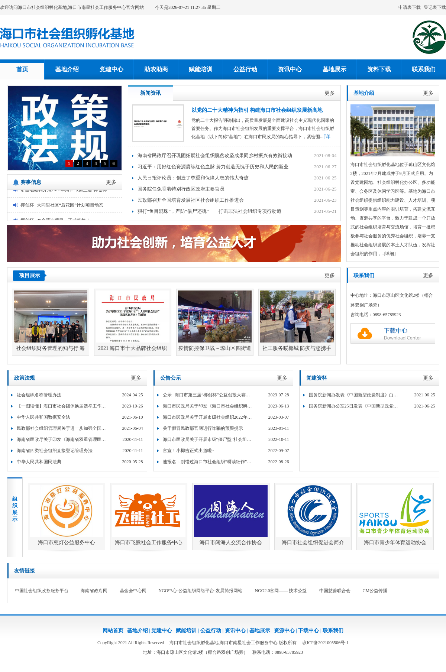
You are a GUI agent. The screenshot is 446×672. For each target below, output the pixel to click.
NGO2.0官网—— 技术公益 (281, 590)
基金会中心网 (133, 590)
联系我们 (424, 69)
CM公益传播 (375, 590)
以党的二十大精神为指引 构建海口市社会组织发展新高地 (257, 110)
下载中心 (308, 630)
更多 (111, 182)
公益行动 (245, 69)
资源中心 (284, 630)
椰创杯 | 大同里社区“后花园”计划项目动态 (61, 206)
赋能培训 (201, 69)
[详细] (390, 253)
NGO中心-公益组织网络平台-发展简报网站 (201, 590)
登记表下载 (435, 7)
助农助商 (156, 69)
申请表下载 (409, 7)
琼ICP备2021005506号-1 (325, 642)
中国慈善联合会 (334, 590)
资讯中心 (290, 69)
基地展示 (334, 69)
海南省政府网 (94, 590)
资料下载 (379, 69)
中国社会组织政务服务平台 (41, 590)
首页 (22, 69)
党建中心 (111, 69)
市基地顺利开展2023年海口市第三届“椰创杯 (63, 191)
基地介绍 (67, 69)
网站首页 (113, 630)
